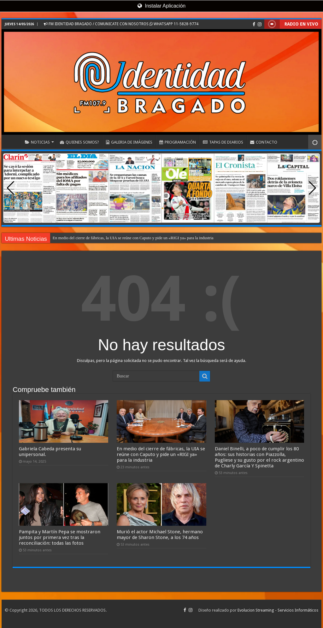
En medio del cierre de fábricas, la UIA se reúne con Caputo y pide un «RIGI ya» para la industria (133, 237)
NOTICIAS (37, 142)
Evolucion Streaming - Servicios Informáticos (278, 610)
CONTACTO (263, 142)
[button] (312, 188)
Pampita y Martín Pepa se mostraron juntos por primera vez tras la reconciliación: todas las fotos (59, 537)
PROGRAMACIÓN (177, 142)
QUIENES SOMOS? (79, 142)
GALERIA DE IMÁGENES (129, 142)
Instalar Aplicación (161, 6)
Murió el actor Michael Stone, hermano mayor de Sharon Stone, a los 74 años (160, 534)
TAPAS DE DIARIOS (223, 142)
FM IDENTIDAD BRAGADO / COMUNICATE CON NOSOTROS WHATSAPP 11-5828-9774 (121, 24)
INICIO (13, 141)
